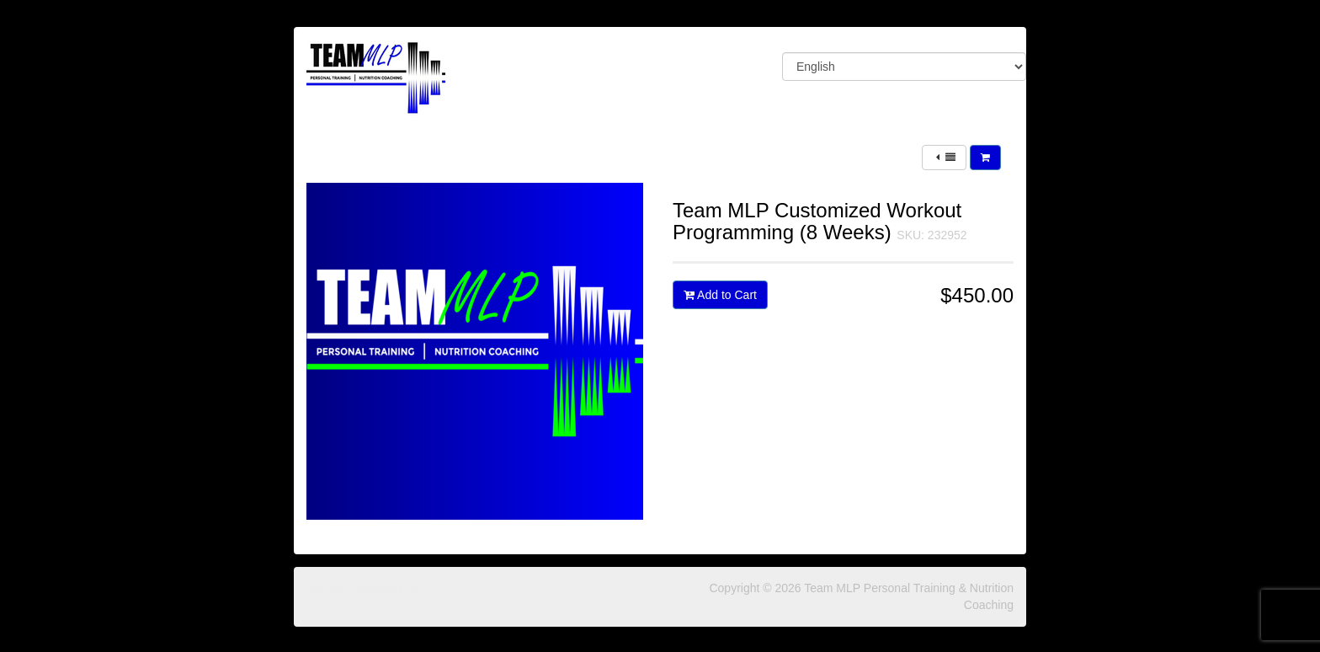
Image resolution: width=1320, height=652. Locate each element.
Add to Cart (720, 295)
